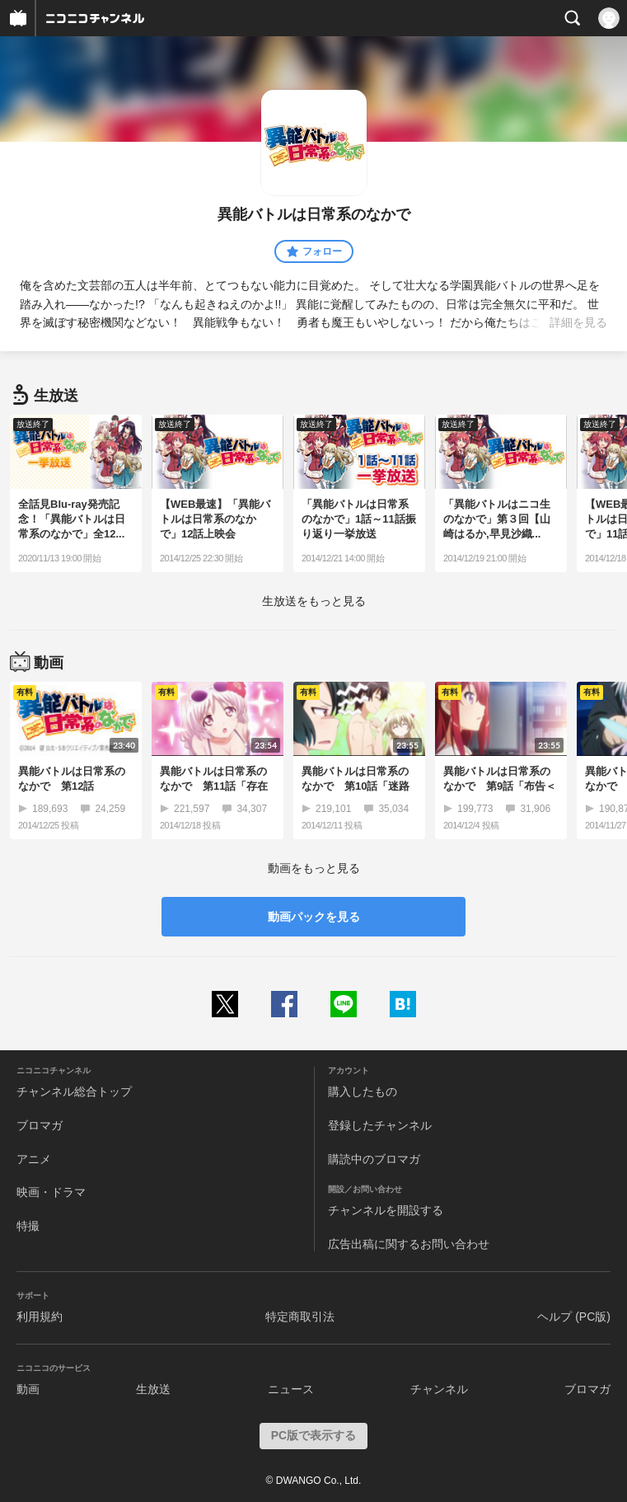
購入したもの (362, 1091)
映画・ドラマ (51, 1192)
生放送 (153, 1389)
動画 (28, 1389)
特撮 (28, 1225)
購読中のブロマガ (374, 1159)
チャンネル (439, 1389)
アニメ (33, 1159)
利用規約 (39, 1316)
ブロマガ (39, 1125)
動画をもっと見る (314, 868)
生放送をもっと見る (314, 601)
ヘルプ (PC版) (574, 1316)
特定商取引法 (300, 1316)
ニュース (291, 1389)
